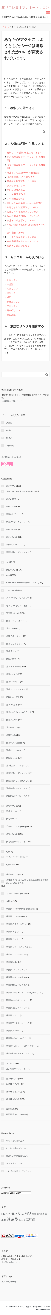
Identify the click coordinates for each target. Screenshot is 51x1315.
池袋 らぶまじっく (14, 644)
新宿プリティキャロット (16, 522)
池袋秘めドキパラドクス (16, 796)
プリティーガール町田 (15, 857)
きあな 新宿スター (16, 186)
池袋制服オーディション (16, 773)
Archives (5, 1193)
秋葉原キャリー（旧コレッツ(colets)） (22, 992)
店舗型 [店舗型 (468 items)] (26, 1213)
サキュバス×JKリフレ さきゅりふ (20, 491)
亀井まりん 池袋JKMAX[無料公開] (23, 172)
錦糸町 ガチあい (13, 1084)
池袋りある (11, 735)
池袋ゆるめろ (12, 720)
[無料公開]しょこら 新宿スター (22, 177)
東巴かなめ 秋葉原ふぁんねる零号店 (24, 203)
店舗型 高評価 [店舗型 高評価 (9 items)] (37, 1214)
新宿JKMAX (11, 499)
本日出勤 (10, 445)
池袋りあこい (12, 727)
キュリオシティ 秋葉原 (16, 893)
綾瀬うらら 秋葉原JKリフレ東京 (22, 207)
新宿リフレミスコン (14, 544)
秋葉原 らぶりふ (13, 939)
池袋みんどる (12, 704)
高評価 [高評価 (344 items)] (30, 1219)
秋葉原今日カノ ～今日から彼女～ (20, 1046)
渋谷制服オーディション (16, 842)
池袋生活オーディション (16, 788)
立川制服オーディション (16, 1069)
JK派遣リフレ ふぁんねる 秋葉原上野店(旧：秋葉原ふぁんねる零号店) (27, 881)
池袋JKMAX (11, 659)
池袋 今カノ (11, 651)
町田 (9, 297)
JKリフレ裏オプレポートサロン (25, 7)
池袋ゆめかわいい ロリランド (19, 712)
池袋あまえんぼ (13, 674)
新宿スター (11, 506)
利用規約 (46, 1309)
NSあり (9, 430)
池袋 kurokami (12, 628)
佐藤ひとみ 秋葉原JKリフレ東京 (22, 212)
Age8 (8, 575)
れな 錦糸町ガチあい (15, 1141)
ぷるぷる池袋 (12, 590)
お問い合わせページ (11, 1262)
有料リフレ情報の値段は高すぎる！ (24, 152)
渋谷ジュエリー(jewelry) (16, 826)
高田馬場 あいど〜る (15, 1114)
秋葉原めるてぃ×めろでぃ (17, 1038)
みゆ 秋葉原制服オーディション (22, 241)
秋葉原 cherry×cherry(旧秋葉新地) (20, 909)
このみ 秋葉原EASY (16, 194)
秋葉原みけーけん (13, 1031)
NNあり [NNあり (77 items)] (5, 1213)
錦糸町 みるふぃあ (14, 1091)
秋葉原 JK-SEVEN (14, 916)
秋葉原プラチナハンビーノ (17, 1023)
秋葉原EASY (11, 962)
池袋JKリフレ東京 (14, 666)
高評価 (9, 423)
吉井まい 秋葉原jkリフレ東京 (21, 220)
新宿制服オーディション (16, 552)
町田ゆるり (11, 864)
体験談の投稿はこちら (12, 401)
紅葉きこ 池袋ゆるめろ (18, 245)
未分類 (10, 284)
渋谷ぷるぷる (12, 834)
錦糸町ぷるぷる (13, 1099)
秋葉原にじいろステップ (16, 1008)
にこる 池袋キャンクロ (16, 1148)
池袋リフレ (12, 289)
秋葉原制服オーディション (17, 1053)
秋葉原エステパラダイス (16, 985)
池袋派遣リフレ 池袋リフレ (18, 781)
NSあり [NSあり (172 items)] (16, 1213)
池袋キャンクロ (13, 682)
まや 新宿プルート (16, 232)
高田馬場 (11, 315)
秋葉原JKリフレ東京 (15, 977)
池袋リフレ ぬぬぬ (14, 743)
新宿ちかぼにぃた (13, 514)
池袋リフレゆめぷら (14, 750)
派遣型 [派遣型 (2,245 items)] (13, 1219)
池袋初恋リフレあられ (15, 765)
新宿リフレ (12, 280)
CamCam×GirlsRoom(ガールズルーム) (22, 583)
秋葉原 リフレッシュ (15, 954)
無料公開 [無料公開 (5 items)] (22, 1220)
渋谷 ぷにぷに (12, 811)
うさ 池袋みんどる (14, 1163)
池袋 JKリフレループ (15, 621)
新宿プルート (12, 529)
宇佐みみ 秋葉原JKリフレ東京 (21, 181)
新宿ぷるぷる (12, 537)
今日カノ (10, 901)
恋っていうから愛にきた (16, 605)
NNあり (9, 438)
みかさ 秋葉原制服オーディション (23, 216)
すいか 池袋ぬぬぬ (16, 190)
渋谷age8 (10, 819)
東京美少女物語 (13, 613)
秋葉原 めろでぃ (13, 932)
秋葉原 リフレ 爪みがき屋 (17, 947)
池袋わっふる (12, 758)
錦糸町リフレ (13, 310)
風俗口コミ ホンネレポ (11, 457)
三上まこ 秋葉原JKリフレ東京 (21, 237)
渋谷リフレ (12, 293)
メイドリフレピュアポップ (17, 598)
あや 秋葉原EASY (15, 199)
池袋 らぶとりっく (14, 636)
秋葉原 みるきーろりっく (17, 924)
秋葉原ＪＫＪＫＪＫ (14, 970)
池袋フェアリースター (15, 689)
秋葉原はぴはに (13, 1015)
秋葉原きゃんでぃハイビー (17, 1000)
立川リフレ (12, 306)
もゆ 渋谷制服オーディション (19, 1171)
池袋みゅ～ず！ (13, 697)
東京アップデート (9, 1281)
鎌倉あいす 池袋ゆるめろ (17, 1156)
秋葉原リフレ (13, 302)
